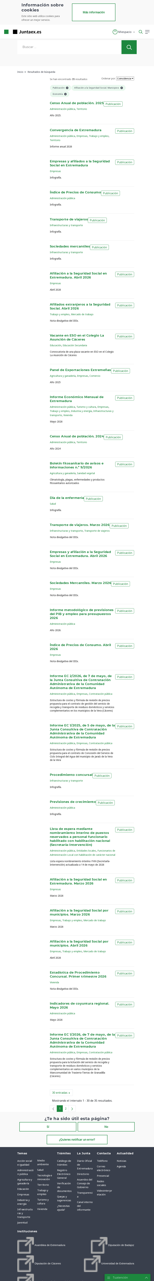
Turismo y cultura (86, 406)
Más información (94, 12)
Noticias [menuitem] (121, 1160)
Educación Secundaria (75, 345)
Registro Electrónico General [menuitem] (63, 1173)
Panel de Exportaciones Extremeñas (80, 370)
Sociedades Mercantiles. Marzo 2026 (80, 583)
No (106, 1127)
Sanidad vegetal (86, 473)
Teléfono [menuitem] (102, 1160)
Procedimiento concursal (71, 775)
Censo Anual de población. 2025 (77, 103)
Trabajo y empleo (99, 136)
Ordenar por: (108, 78)
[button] (124, 32)
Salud (53, 503)
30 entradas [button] (62, 1093)
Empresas (82, 136)
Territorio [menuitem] (43, 1184)
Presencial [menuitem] (103, 1175)
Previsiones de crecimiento (73, 802)
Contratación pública (100, 693)
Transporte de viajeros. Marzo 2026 (80, 525)
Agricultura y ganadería (63, 375)
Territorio (81, 109)
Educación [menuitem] (23, 1189)
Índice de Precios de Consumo (75, 192)
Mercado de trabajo (82, 314)
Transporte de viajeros (69, 219)
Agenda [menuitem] (121, 1166)
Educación (55, 345)
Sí (48, 1127)
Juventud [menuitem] (22, 1222)
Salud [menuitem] (40, 1169)
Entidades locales (86, 850)
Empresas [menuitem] (23, 1194)
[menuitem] (41, 1245)
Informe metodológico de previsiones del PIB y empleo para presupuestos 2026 (82, 614)
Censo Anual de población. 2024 (77, 436)
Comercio (94, 375)
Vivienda (68, 415)
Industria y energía (81, 411)
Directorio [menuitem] (83, 1174)
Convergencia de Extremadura (76, 130)
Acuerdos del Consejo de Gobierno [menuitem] (84, 1183)
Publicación (113, 104)
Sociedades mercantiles (70, 246)
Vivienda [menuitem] (42, 1209)
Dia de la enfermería (67, 498)
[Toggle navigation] (46, 31)
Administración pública (62, 109)
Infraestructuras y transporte (66, 225)
